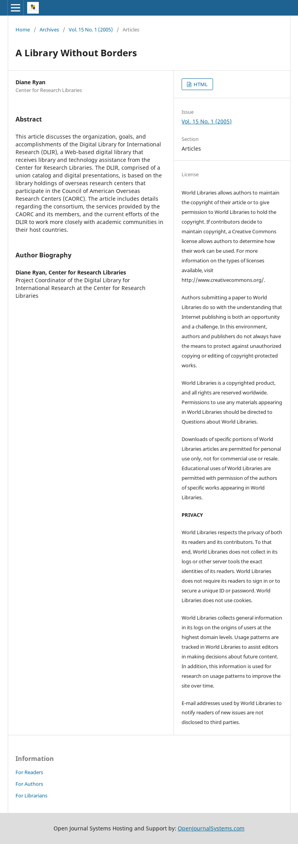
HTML (200, 84)
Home (23, 29)
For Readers (29, 772)
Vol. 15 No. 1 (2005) (91, 29)
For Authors (29, 783)
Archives (49, 29)
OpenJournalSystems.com (211, 828)
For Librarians (31, 795)
